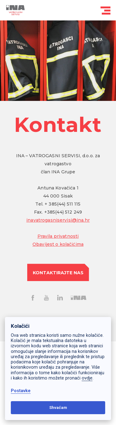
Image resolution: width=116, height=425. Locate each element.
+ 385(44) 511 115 (62, 204)
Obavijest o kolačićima (58, 244)
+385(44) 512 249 (63, 212)
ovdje (87, 378)
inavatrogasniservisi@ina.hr (58, 220)
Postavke (21, 390)
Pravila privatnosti (58, 236)
